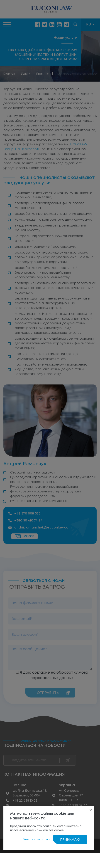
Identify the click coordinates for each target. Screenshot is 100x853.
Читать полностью (36, 839)
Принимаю (70, 839)
